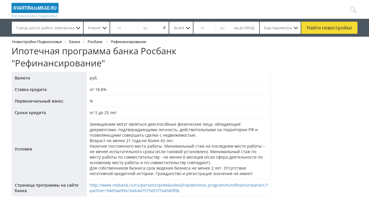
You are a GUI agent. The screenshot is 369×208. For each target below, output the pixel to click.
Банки (74, 41)
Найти (329, 28)
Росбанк (95, 41)
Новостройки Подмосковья (37, 41)
